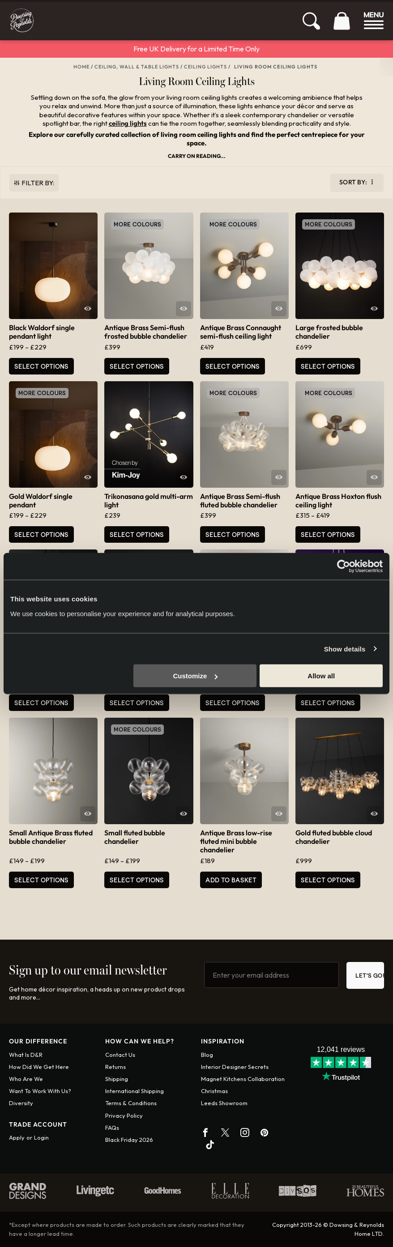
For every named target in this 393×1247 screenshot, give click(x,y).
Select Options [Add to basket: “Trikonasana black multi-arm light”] (232, 702)
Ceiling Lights (205, 67)
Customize (195, 676)
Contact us (120, 1054)
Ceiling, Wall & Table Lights (136, 67)
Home (81, 67)
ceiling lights (128, 123)
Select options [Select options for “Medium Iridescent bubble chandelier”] (328, 702)
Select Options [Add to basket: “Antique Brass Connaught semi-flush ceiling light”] (232, 366)
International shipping (134, 1090)
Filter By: (37, 183)
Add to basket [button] (230, 880)
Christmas (214, 1090)
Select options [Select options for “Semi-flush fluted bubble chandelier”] (137, 702)
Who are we (26, 1078)
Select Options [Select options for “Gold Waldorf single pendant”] (41, 534)
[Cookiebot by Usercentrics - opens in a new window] (343, 566)
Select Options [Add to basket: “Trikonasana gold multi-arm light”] (137, 534)
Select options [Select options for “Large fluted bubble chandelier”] (41, 702)
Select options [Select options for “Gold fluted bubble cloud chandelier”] (328, 880)
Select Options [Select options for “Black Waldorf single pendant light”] (41, 366)
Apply (17, 1137)
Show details (345, 648)
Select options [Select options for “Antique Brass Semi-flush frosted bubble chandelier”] (137, 366)
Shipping (116, 1078)
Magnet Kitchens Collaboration (243, 1078)
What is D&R (26, 1054)
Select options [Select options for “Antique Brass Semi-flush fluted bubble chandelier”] (232, 534)
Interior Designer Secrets (235, 1066)
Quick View (87, 308)
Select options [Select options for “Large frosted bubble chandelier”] (328, 366)
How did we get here (39, 1066)
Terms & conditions (131, 1103)
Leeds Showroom (224, 1103)
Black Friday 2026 (129, 1139)
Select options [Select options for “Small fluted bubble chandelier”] (137, 880)
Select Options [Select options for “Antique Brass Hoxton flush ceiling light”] (328, 534)
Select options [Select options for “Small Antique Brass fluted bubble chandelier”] (41, 880)
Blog (207, 1054)
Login (41, 1137)
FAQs (112, 1127)
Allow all (321, 676)
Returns (115, 1066)
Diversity (21, 1103)
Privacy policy (124, 1115)
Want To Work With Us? (40, 1090)
